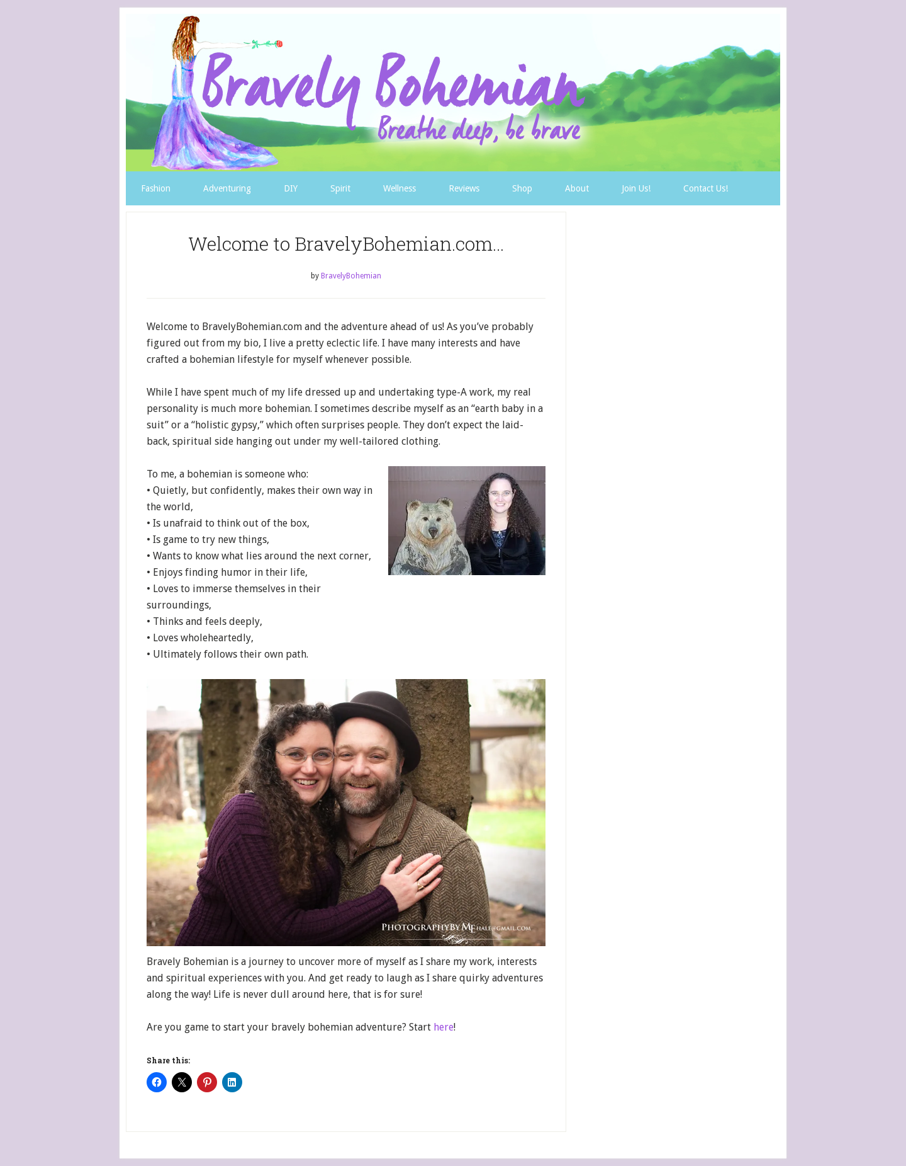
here (443, 1027)
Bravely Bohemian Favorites (453, 92)
